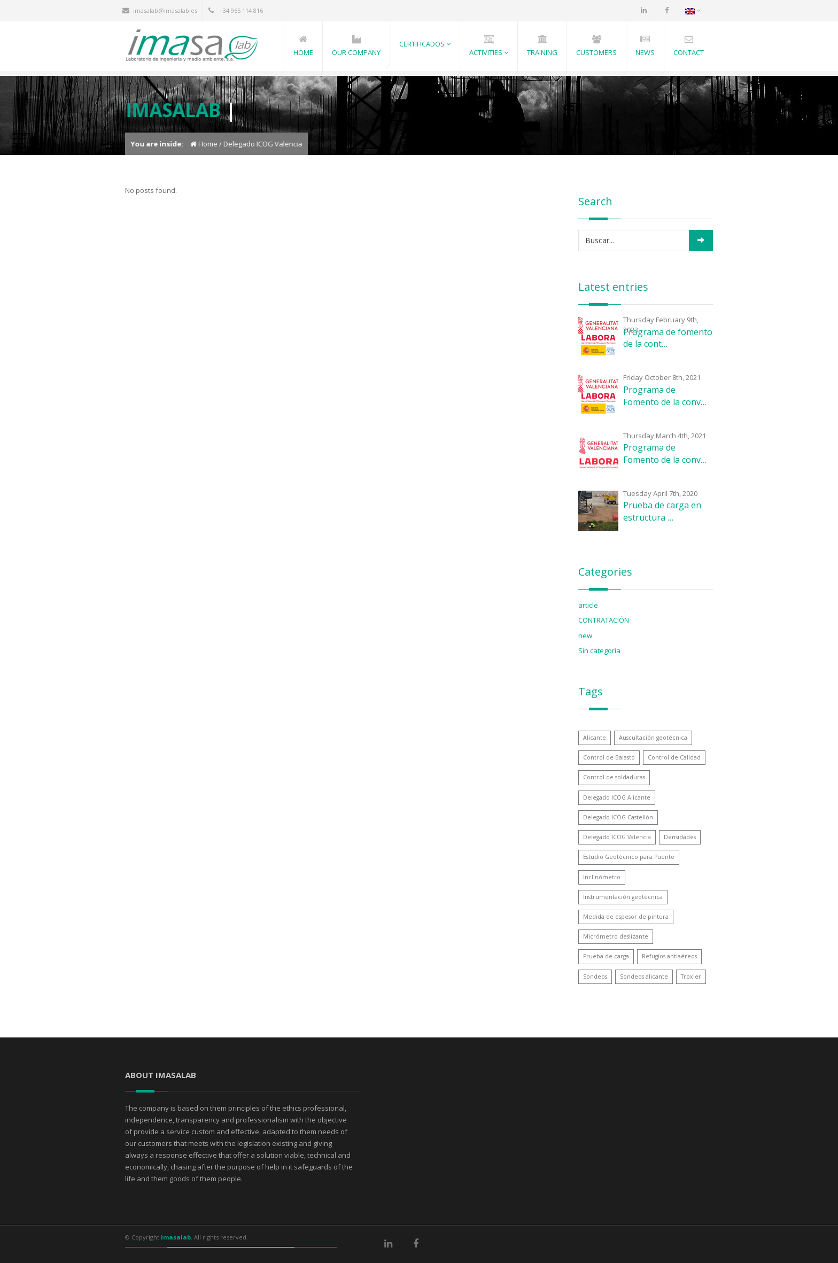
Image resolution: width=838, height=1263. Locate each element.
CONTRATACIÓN (603, 620)
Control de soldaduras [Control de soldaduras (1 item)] (614, 777)
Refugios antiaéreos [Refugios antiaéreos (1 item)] (669, 956)
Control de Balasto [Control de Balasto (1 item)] (609, 757)
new (585, 635)
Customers (596, 52)
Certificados (425, 44)
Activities (488, 52)
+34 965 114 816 (241, 10)
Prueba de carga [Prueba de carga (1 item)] (606, 956)
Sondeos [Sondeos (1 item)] (595, 976)
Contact (688, 52)
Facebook (666, 10)
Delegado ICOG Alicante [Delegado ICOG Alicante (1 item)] (616, 797)
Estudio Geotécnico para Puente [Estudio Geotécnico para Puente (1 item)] (628, 857)
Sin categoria (599, 650)
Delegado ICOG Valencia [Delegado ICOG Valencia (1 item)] (617, 837)
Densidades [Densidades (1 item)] (680, 837)
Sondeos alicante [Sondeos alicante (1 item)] (644, 976)
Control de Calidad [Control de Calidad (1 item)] (674, 757)
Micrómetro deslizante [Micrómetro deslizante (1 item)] (615, 936)
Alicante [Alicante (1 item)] (594, 737)
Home (303, 52)
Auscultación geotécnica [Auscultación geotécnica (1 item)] (653, 737)
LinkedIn (643, 10)
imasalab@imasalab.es (165, 10)
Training (542, 52)
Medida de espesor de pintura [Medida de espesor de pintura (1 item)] (626, 916)
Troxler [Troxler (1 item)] (691, 976)
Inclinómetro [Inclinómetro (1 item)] (601, 877)
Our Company (356, 52)
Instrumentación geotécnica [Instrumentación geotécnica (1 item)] (623, 897)
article (588, 605)
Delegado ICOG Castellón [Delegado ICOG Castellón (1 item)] (618, 817)
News (645, 52)
